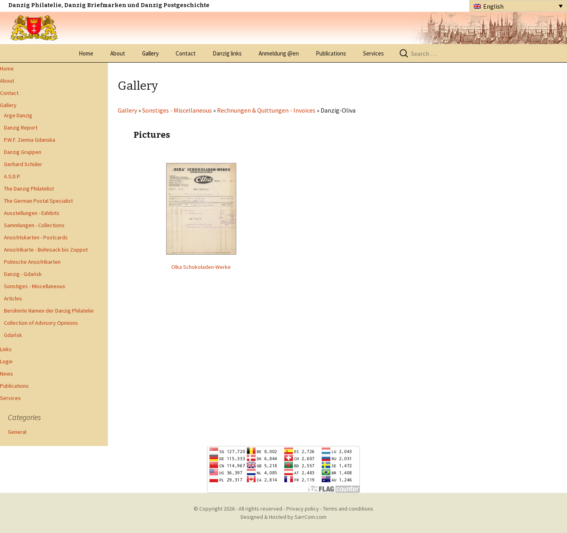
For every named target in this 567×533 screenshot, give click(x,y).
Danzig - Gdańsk (23, 274)
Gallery (150, 53)
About (117, 53)
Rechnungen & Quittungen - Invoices (266, 110)
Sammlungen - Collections (34, 225)
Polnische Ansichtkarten (32, 261)
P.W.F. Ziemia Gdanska (29, 139)
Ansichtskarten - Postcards (36, 237)
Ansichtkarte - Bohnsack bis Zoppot (46, 249)
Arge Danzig (18, 115)
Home (86, 53)
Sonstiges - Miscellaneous (34, 286)
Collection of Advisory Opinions (41, 322)
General (17, 431)
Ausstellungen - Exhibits (31, 213)
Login (6, 361)
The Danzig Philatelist (29, 188)
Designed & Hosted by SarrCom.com (283, 516)
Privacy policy (302, 508)
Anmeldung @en (279, 53)
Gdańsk (13, 335)
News (6, 373)
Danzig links (227, 53)
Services (373, 53)
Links (6, 349)
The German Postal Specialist (38, 200)
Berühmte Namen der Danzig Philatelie (49, 310)
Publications (331, 53)
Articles (13, 298)
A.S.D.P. (12, 176)
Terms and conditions (348, 508)
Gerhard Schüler (23, 164)
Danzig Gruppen (22, 151)
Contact (186, 53)
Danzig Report (20, 127)
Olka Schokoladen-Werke (201, 266)
